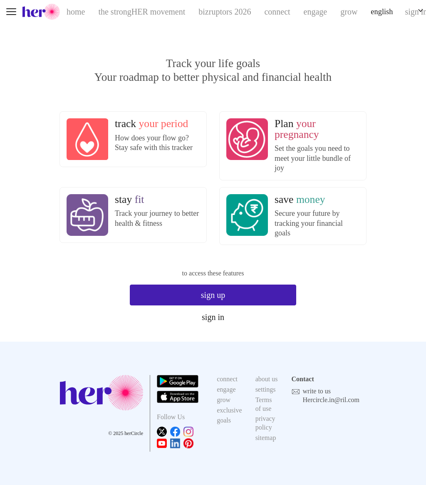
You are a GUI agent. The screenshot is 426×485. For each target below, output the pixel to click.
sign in (213, 317)
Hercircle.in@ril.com (331, 399)
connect (277, 11)
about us (266, 378)
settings (265, 389)
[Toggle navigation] (11, 11)
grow (348, 11)
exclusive (229, 410)
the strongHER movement (141, 11)
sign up (213, 295)
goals (224, 420)
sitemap (265, 437)
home (76, 11)
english (382, 12)
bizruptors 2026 (224, 11)
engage (315, 11)
